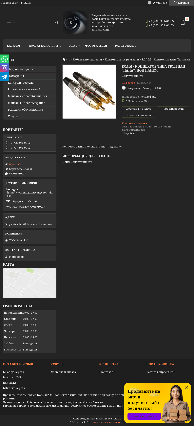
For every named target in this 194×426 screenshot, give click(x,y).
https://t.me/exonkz (20, 169)
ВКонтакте (106, 372)
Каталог (14, 45)
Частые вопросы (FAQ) (161, 372)
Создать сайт (9, 2)
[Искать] (56, 22)
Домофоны (16, 76)
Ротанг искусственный (24, 89)
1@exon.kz (15, 164)
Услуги (13, 116)
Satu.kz (116, 418)
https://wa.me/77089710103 (28, 206)
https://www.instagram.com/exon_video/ (29, 194)
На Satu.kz (9, 382)
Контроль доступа (21, 82)
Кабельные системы (87, 59)
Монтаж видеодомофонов (26, 103)
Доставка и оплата (45, 45)
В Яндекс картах (14, 388)
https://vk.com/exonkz (25, 201)
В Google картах (13, 372)
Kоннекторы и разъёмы (122, 59)
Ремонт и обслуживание (25, 109)
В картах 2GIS (12, 377)
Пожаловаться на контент (107, 422)
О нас (72, 45)
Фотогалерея (96, 45)
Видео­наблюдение (21, 69)
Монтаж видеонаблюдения (27, 96)
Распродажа (125, 45)
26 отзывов (160, 2)
